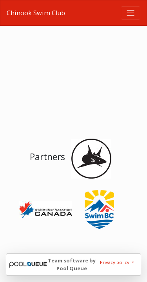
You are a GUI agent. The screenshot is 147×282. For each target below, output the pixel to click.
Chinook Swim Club (36, 13)
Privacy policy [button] (115, 262)
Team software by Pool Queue (72, 264)
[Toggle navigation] (130, 13)
